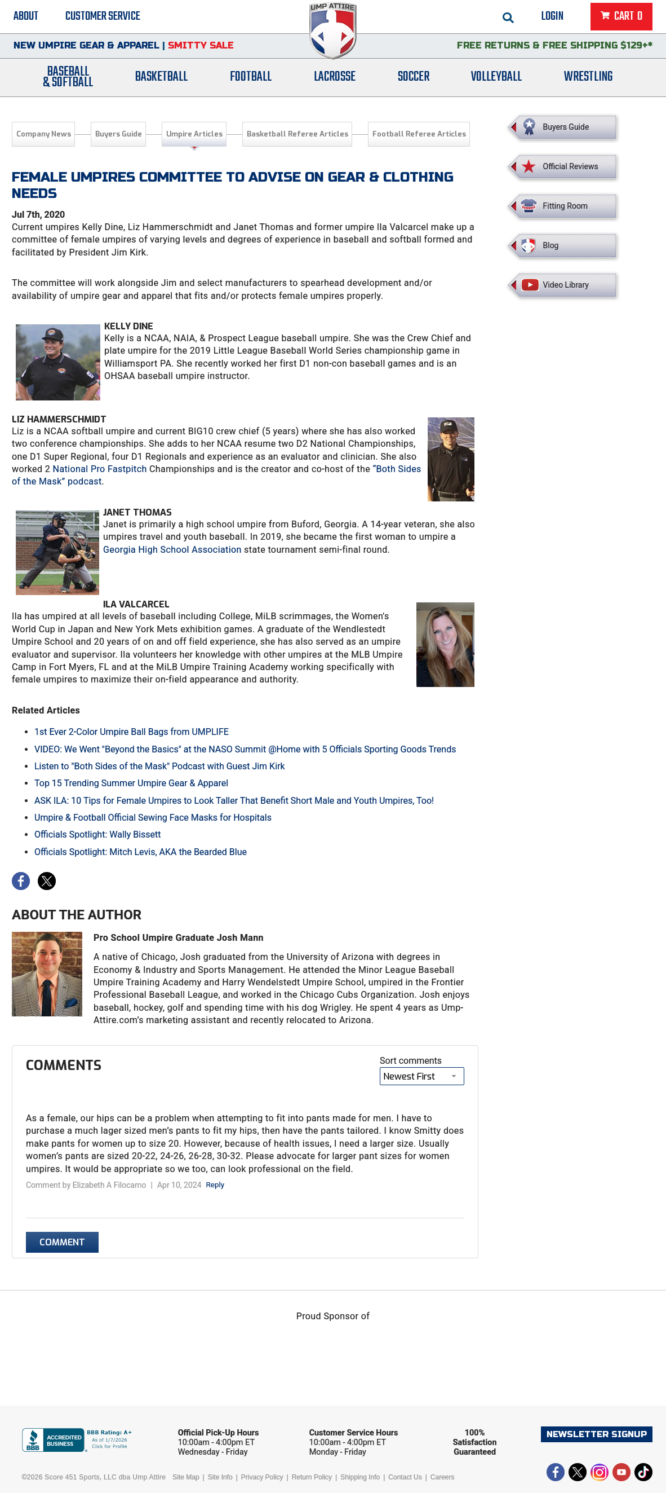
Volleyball (496, 80)
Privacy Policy (262, 1477)
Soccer (413, 80)
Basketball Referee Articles (297, 134)
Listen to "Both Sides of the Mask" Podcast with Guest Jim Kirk (159, 766)
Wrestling (588, 80)
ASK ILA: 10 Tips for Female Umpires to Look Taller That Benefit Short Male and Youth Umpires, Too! (234, 800)
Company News (43, 134)
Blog (551, 245)
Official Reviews (570, 166)
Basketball (161, 80)
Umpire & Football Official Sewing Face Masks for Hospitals (153, 817)
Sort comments (411, 1060)
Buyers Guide (118, 134)
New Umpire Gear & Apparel (86, 47)
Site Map (185, 1477)
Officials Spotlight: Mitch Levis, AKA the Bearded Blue (140, 852)
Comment (62, 1242)
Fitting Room (565, 205)
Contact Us (404, 1477)
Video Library (566, 284)
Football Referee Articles (419, 134)
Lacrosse (335, 80)
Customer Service (102, 17)
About (26, 17)
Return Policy (312, 1477)
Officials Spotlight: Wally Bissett (97, 834)
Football (251, 80)
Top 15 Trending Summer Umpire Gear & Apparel (131, 783)
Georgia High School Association (172, 549)
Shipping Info (360, 1477)
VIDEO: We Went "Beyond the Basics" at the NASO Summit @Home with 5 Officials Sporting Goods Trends (245, 749)
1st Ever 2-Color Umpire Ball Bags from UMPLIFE (131, 731)
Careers (442, 1477)
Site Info (220, 1477)
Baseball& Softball (68, 80)
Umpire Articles (194, 134)
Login (552, 17)
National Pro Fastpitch (100, 469)
